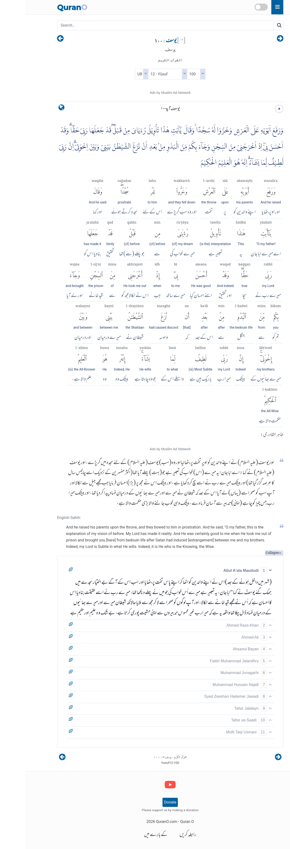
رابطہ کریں (162, 835)
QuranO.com (141, 821)
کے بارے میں (130, 835)
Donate (145, 802)
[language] (36, 108)
